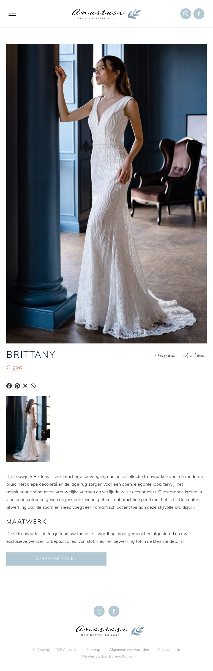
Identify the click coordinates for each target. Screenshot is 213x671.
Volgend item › (194, 355)
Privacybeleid (169, 650)
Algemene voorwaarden (129, 650)
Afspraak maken (56, 559)
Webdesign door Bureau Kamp (106, 656)
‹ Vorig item (165, 355)
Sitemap (93, 650)
